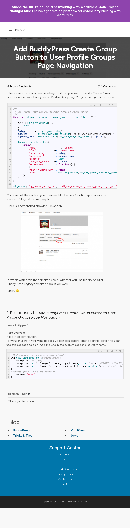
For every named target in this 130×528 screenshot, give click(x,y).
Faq (65, 459)
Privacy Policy (65, 474)
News (74, 436)
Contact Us (65, 479)
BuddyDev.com (80, 501)
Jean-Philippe (16, 325)
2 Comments (109, 86)
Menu (17, 30)
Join (65, 464)
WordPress (78, 430)
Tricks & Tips (22, 436)
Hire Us (65, 484)
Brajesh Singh (18, 86)
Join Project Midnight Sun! (63, 9)
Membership (65, 454)
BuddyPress (21, 430)
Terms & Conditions (65, 469)
